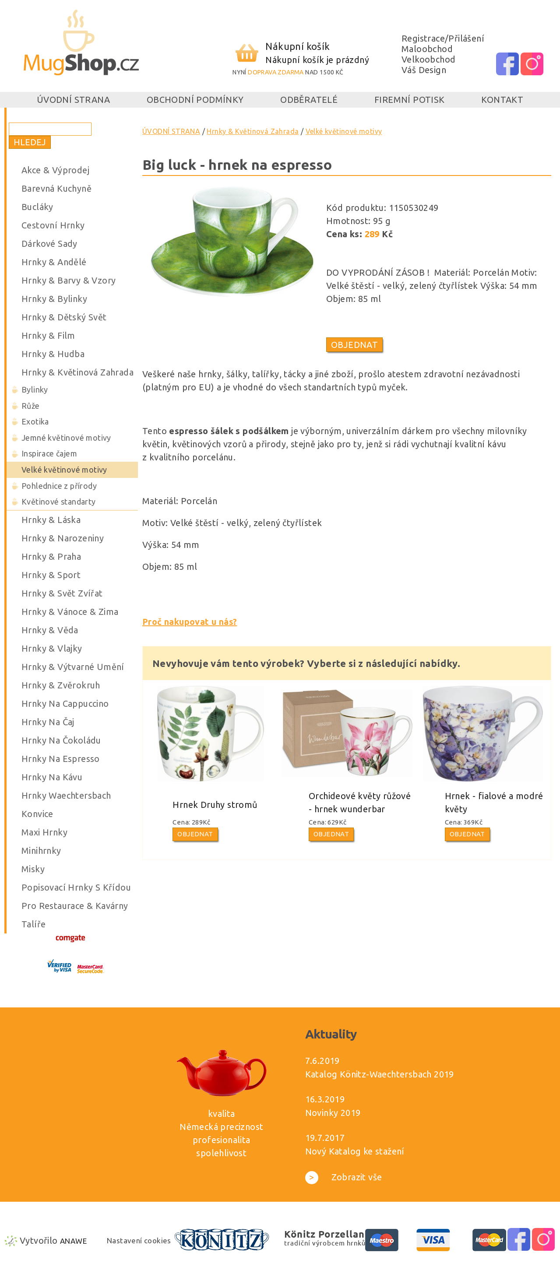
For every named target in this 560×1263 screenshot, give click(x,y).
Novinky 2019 (333, 1113)
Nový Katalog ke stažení (355, 1151)
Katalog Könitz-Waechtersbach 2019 (379, 1074)
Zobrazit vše (343, 1177)
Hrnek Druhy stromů (215, 805)
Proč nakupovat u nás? (189, 622)
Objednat (354, 345)
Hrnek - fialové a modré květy (494, 802)
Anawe (73, 1241)
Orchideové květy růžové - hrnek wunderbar (360, 802)
